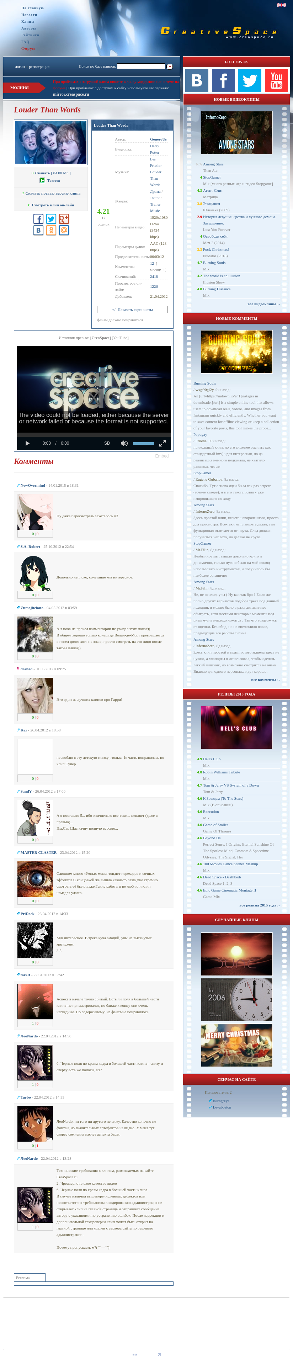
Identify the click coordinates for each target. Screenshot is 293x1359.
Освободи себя (215, 236)
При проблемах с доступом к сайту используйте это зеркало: (118, 88)
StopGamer (212, 177)
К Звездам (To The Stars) (223, 798)
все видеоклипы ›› (263, 304)
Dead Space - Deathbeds (222, 877)
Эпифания (211, 203)
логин (20, 66)
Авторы (28, 28)
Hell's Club (211, 759)
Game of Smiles (215, 825)
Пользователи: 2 (218, 1092)
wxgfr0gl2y (205, 389)
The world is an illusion (221, 276)
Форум (28, 48)
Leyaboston (222, 1107)
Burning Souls (214, 262)
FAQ (25, 42)
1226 (154, 286)
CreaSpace (100, 337)
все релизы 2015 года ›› (259, 905)
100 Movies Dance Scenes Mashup (230, 864)
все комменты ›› (265, 679)
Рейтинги (30, 35)
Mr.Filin (202, 550)
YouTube (120, 337)
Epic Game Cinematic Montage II (229, 890)
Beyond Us (211, 838)
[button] (162, 456)
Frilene (201, 441)
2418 (154, 276)
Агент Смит (213, 190)
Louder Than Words (111, 125)
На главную (32, 8)
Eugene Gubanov (209, 479)
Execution (211, 811)
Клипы (27, 21)
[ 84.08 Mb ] (51, 173)
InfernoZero (205, 511)
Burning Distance (216, 289)
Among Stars (213, 164)
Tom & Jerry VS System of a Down (231, 785)
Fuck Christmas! (216, 249)
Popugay (200, 434)
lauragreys (221, 1101)
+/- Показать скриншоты (132, 309)
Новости (29, 15)
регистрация (39, 66)
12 (152, 263)
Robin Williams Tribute (221, 772)
